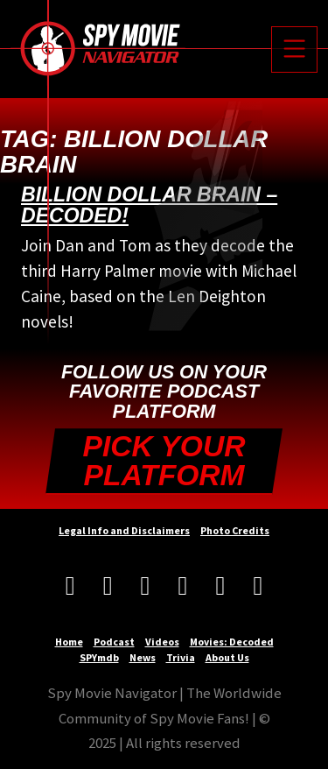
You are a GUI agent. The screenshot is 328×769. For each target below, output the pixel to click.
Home (69, 641)
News (142, 657)
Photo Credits (234, 530)
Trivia (180, 657)
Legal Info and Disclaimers (124, 530)
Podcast (114, 641)
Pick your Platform (164, 461)
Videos (162, 641)
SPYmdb (99, 657)
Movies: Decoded (232, 641)
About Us (227, 657)
